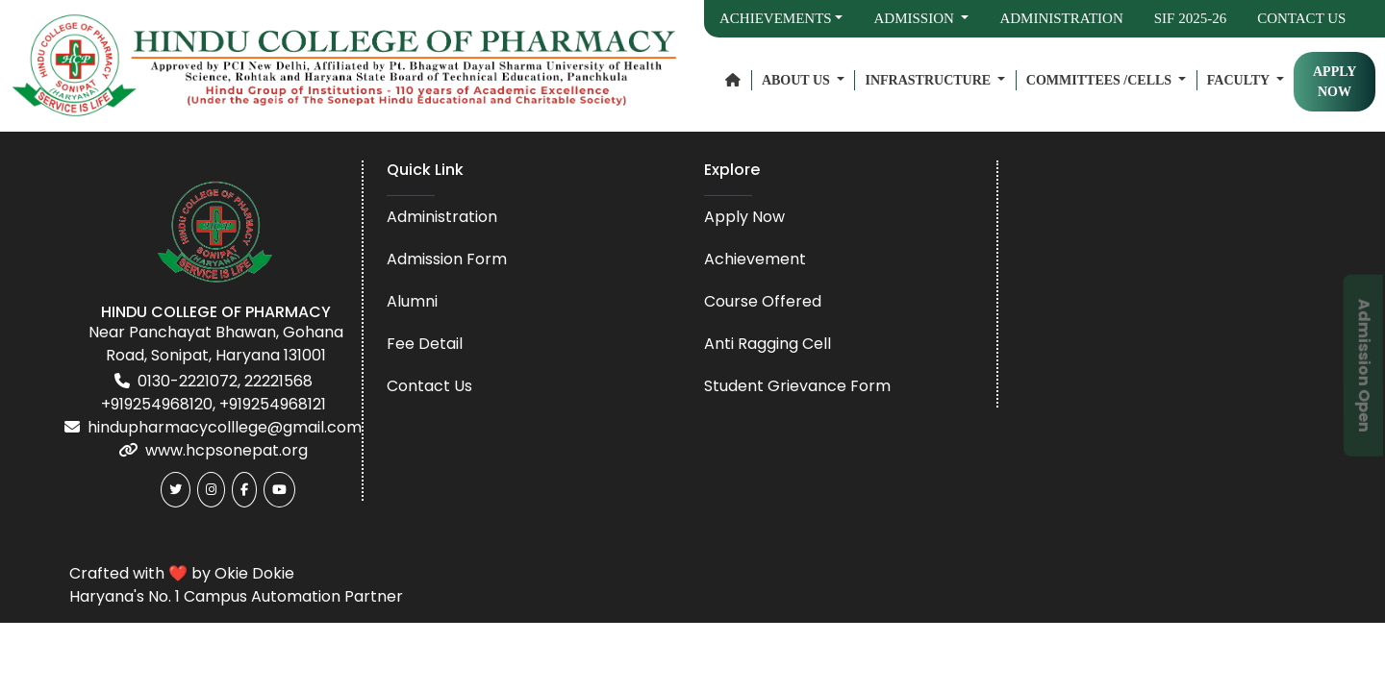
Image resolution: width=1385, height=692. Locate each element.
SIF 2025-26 (1190, 18)
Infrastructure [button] (929, 80)
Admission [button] (915, 18)
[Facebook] (244, 489)
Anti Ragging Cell (767, 344)
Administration (1060, 18)
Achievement (755, 259)
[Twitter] (175, 489)
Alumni (412, 301)
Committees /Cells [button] (1100, 80)
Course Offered (762, 301)
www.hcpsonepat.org (226, 450)
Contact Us (1301, 18)
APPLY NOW (1334, 81)
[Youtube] (279, 489)
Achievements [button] (775, 18)
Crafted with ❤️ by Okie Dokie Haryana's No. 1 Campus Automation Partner (236, 584)
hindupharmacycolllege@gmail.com (225, 427)
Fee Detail (425, 344)
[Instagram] (211, 489)
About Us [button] (797, 80)
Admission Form (447, 259)
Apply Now (744, 217)
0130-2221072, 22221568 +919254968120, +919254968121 (213, 392)
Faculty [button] (1239, 80)
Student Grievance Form (797, 386)
